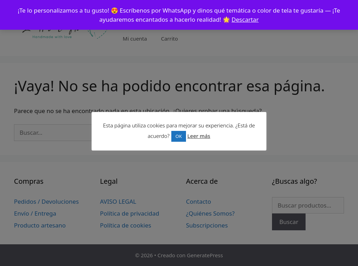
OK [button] (179, 136)
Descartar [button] (245, 19)
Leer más (198, 135)
